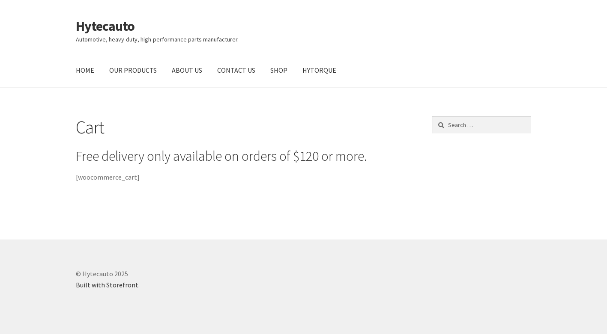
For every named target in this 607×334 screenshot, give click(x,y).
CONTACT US (236, 70)
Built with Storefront (107, 285)
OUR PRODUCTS (133, 70)
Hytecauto (105, 26)
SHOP (278, 70)
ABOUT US (187, 70)
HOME (85, 70)
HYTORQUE (319, 70)
